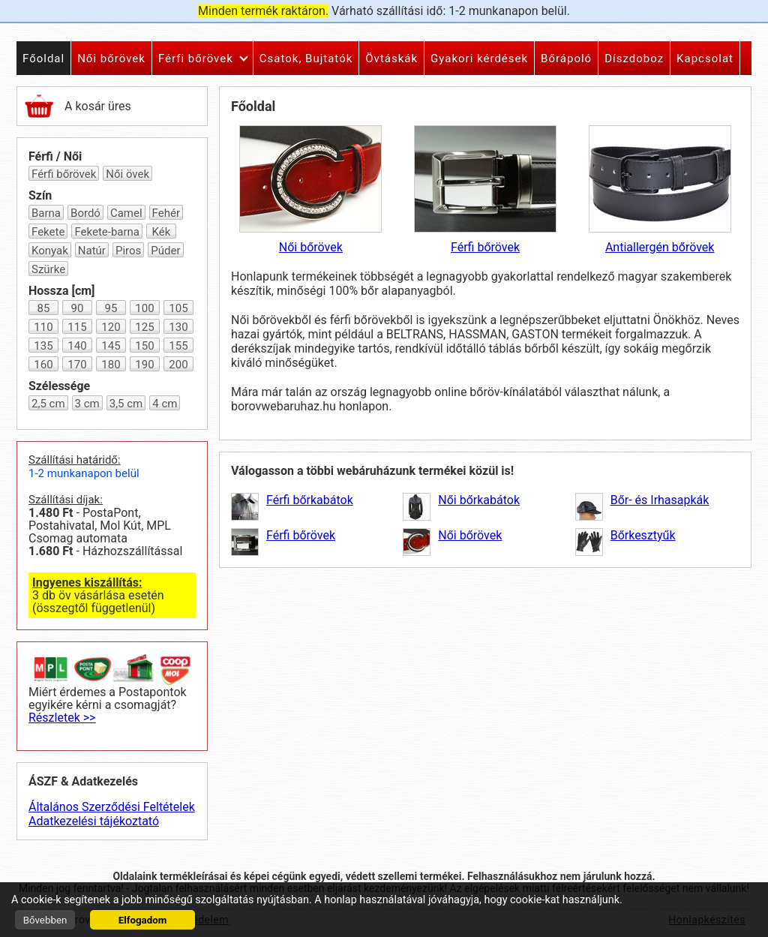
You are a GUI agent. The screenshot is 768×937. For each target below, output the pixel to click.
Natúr (92, 250)
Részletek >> (61, 717)
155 (178, 346)
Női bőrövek (310, 189)
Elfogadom (142, 920)
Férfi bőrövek (64, 174)
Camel (126, 213)
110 (43, 327)
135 (43, 346)
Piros (128, 250)
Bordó (85, 213)
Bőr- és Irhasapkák (660, 500)
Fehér (166, 213)
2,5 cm (48, 403)
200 (178, 364)
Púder (165, 250)
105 (178, 308)
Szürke (48, 269)
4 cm (164, 403)
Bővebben (45, 920)
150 (144, 346)
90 (77, 308)
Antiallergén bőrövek (660, 189)
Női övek (127, 174)
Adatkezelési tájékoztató (93, 821)
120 (110, 327)
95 (111, 308)
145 (110, 346)
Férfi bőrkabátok (309, 500)
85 (44, 308)
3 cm (87, 403)
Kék (161, 232)
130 (178, 327)
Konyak (50, 250)
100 (144, 308)
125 (144, 327)
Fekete (48, 232)
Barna (46, 213)
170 (77, 364)
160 (43, 364)
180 (110, 364)
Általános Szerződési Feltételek (111, 807)
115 (77, 327)
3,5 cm (126, 403)
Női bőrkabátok (479, 500)
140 (77, 346)
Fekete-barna (107, 232)
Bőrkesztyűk (643, 535)
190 (144, 364)
